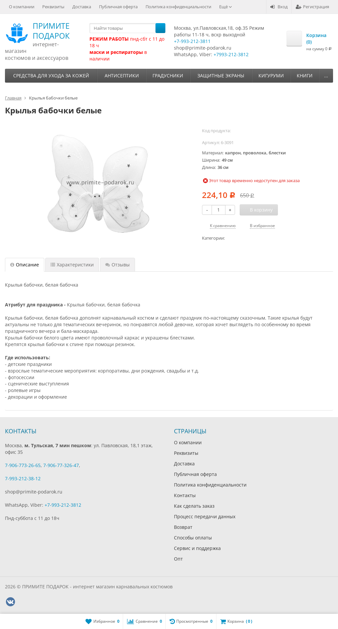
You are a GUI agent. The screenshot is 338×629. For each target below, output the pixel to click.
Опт (178, 559)
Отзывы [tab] (117, 264)
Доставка (81, 7)
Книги (305, 75)
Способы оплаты (193, 537)
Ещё (225, 7)
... (326, 75)
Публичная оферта (118, 7)
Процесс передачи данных (204, 516)
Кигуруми (271, 75)
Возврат (183, 527)
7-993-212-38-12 (23, 478)
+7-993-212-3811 (192, 41)
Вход (278, 7)
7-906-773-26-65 (23, 465)
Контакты (185, 495)
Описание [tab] (24, 264)
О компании (21, 7)
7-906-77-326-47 (61, 465)
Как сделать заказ (194, 506)
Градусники (167, 75)
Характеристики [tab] (72, 264)
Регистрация (312, 7)
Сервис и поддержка (197, 548)
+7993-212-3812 (231, 54)
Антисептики (122, 75)
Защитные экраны (220, 75)
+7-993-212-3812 (63, 505)
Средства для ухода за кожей (51, 75)
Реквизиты (53, 7)
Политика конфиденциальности (178, 7)
